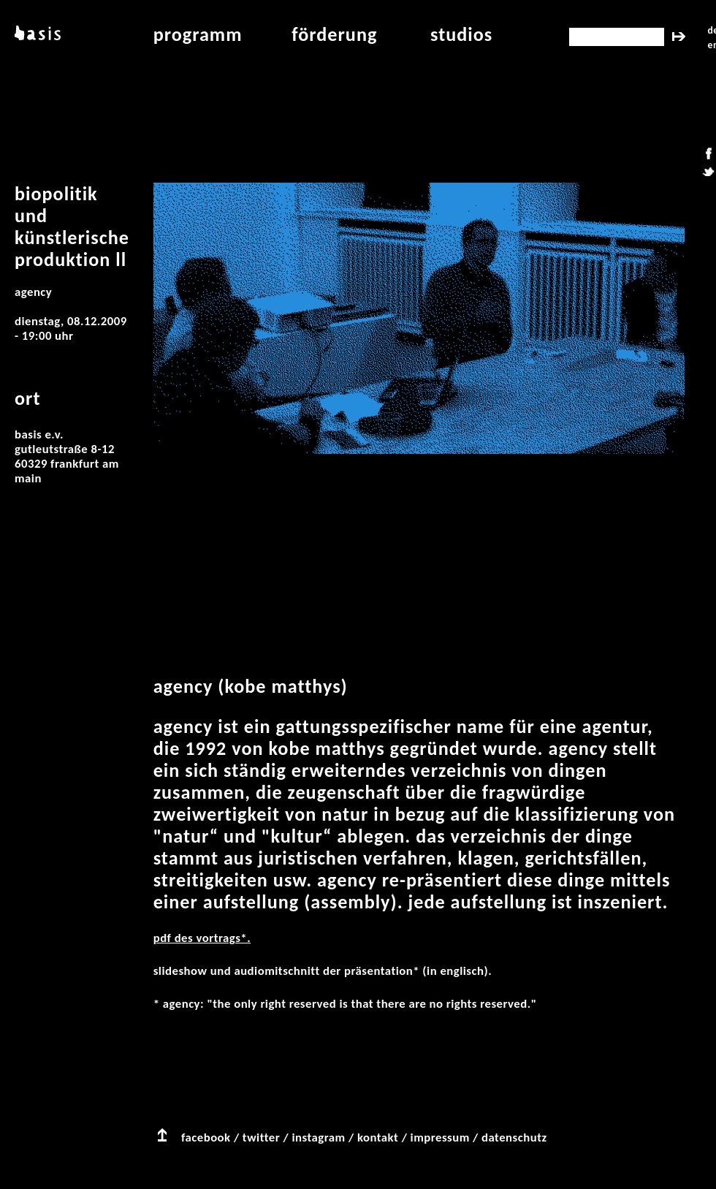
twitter (261, 1137)
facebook (206, 1137)
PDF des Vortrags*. (202, 938)
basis (36, 34)
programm (198, 34)
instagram (318, 1137)
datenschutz (514, 1137)
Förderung (334, 34)
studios (461, 34)
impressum (440, 1137)
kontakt (377, 1137)
